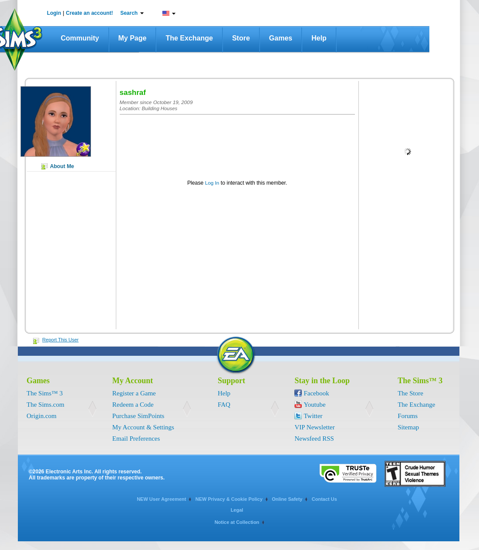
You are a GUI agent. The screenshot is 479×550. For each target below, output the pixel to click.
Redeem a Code (133, 404)
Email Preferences (136, 438)
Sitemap (408, 427)
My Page (132, 38)
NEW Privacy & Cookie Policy (229, 499)
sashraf (133, 92)
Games (280, 38)
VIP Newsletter (314, 427)
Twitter (313, 415)
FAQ (224, 404)
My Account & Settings (143, 427)
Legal (237, 510)
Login (54, 13)
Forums (408, 415)
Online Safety (287, 499)
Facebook (316, 393)
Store (241, 38)
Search (129, 13)
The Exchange (189, 38)
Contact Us (324, 499)
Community (80, 38)
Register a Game (134, 393)
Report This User (60, 339)
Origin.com (42, 415)
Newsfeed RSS (314, 438)
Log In (212, 183)
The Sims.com (45, 404)
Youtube (314, 404)
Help (319, 38)
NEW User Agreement (161, 499)
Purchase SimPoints (138, 415)
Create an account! (89, 13)
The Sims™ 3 (45, 393)
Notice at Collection (237, 522)
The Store (410, 393)
